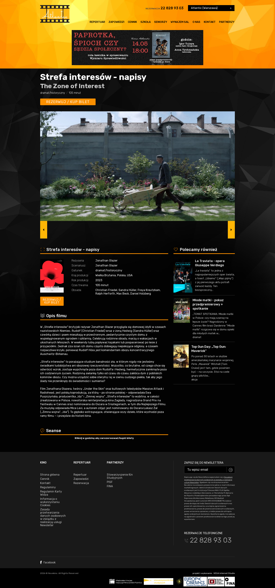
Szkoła (145, 22)
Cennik (132, 22)
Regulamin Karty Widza (51, 493)
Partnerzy (226, 22)
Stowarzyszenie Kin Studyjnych (120, 476)
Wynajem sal (180, 22)
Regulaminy (48, 487)
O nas (196, 22)
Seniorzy (160, 22)
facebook (48, 562)
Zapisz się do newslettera (203, 462)
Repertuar (97, 22)
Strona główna (49, 474)
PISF (110, 482)
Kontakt (210, 22)
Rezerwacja (81, 483)
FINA (110, 486)
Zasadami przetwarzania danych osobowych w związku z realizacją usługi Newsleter (208, 480)
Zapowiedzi (116, 22)
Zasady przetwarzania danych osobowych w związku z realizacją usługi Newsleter (53, 517)
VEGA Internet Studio (224, 573)
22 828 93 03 (172, 8)
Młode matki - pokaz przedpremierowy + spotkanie (208, 304)
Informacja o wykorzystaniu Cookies (50, 502)
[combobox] (211, 8)
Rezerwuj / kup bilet (68, 102)
